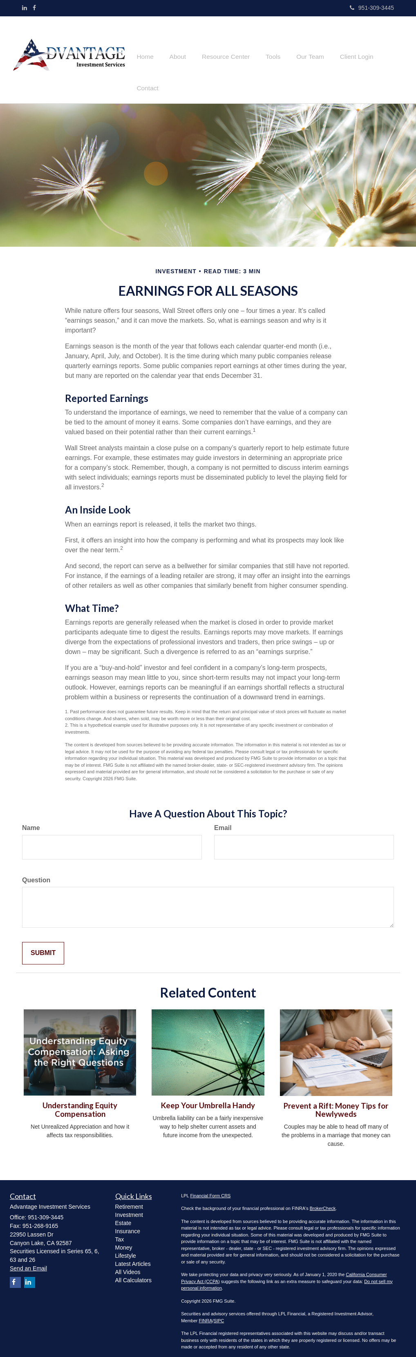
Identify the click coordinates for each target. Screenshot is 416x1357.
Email (223, 820)
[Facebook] (34, 8)
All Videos (128, 1264)
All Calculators (133, 1272)
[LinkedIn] (24, 8)
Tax (119, 1231)
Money (123, 1239)
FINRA (205, 1312)
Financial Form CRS (210, 1187)
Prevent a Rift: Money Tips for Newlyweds (336, 1102)
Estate (123, 1215)
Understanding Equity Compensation (79, 1102)
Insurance (127, 1223)
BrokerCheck (323, 1200)
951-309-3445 (372, 7)
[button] (182, 56)
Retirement (129, 1198)
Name (31, 820)
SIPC (219, 1312)
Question (36, 871)
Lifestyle (125, 1247)
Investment (129, 1206)
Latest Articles (133, 1255)
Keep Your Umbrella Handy (208, 1097)
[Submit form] (43, 945)
